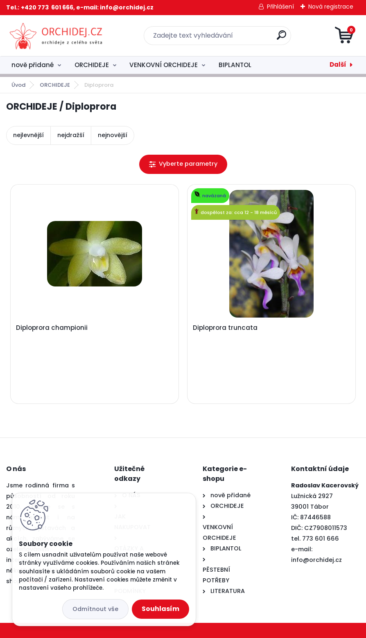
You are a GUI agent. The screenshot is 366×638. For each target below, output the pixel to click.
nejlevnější (28, 135)
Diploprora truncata (225, 328)
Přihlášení (280, 6)
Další (338, 64)
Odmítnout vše (95, 609)
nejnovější (112, 135)
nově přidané (32, 65)
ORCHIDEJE (92, 65)
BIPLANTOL (235, 65)
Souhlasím (160, 608)
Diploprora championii (52, 328)
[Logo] (56, 35)
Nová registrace (330, 6)
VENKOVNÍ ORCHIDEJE (163, 65)
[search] (281, 38)
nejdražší (70, 135)
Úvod (18, 85)
